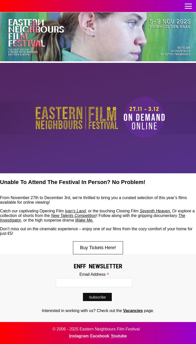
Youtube (119, 336)
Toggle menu (188, 5)
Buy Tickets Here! (98, 247)
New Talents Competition (73, 215)
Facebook (99, 336)
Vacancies (133, 310)
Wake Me (83, 220)
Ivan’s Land (75, 211)
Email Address (94, 274)
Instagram (79, 336)
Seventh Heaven (155, 211)
